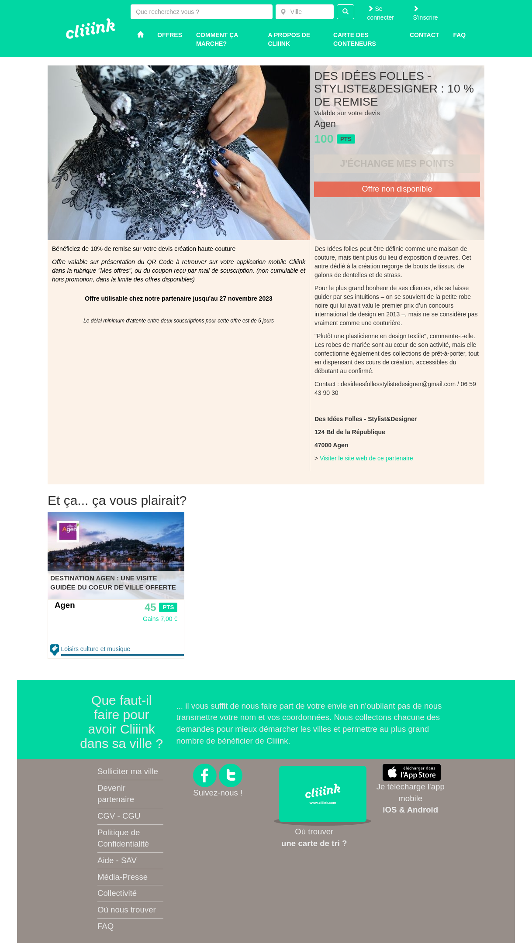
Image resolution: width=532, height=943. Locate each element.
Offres (169, 34)
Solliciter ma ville (127, 771)
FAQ (105, 926)
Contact (424, 34)
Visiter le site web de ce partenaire (366, 458)
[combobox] (305, 11)
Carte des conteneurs (354, 39)
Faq (459, 34)
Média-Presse (122, 876)
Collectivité (117, 893)
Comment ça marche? (217, 39)
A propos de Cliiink (289, 39)
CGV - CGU (118, 815)
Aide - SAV (117, 860)
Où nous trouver (126, 909)
